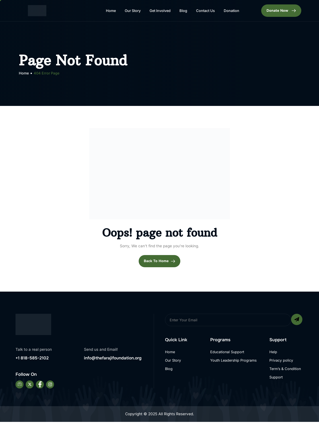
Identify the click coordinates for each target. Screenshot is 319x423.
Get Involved (160, 10)
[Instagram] (50, 386)
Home (111, 10)
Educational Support (227, 352)
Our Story (133, 10)
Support (276, 379)
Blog (183, 10)
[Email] (19, 386)
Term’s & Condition (285, 370)
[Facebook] (40, 386)
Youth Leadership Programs (233, 361)
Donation (231, 10)
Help (273, 352)
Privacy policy (281, 361)
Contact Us (205, 10)
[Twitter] (30, 386)
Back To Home (159, 261)
